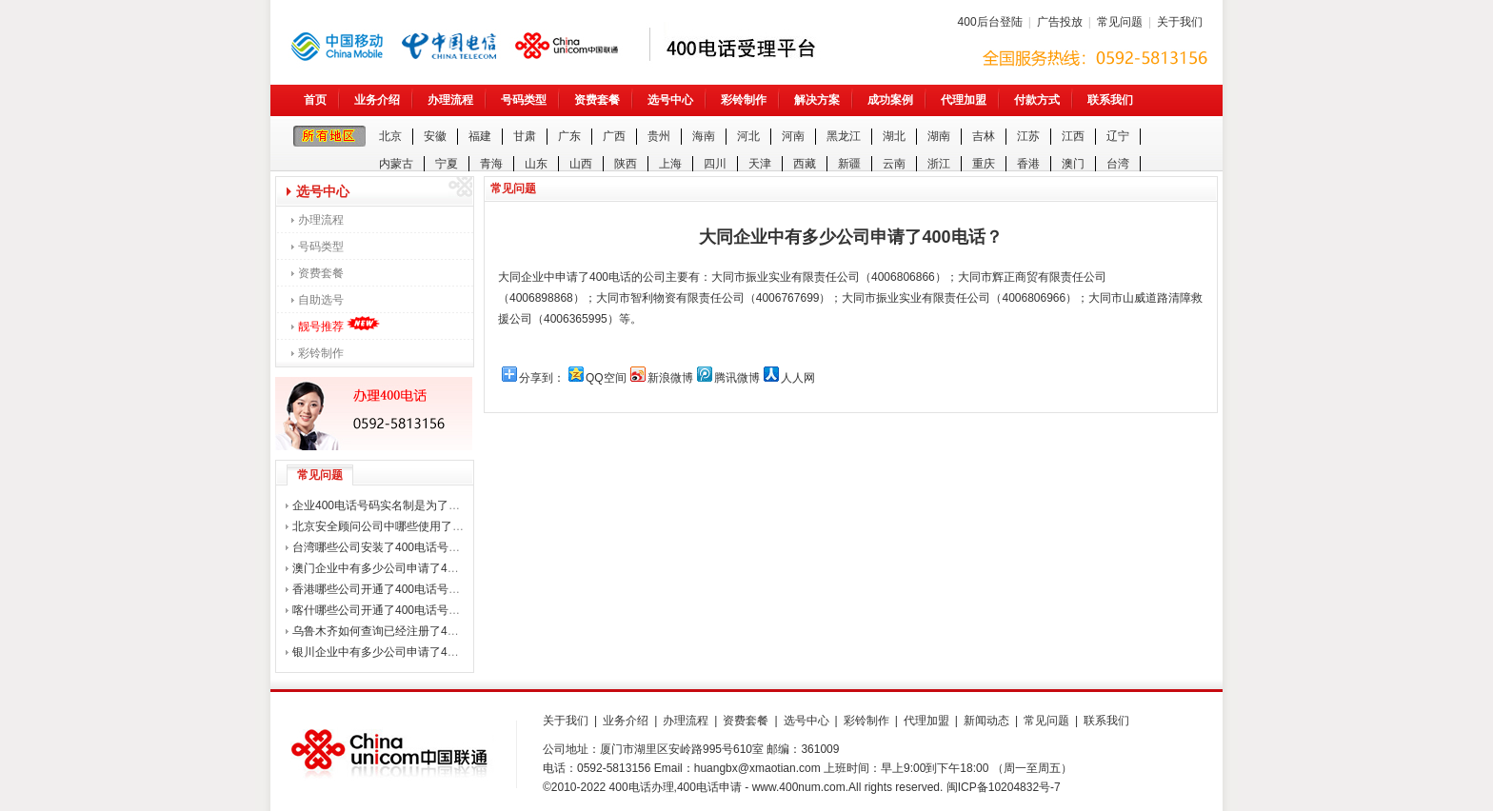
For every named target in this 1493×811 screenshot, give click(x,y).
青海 (491, 163)
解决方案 (817, 100)
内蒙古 (396, 163)
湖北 (894, 136)
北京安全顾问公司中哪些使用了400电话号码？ (410, 526)
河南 (793, 136)
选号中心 (670, 100)
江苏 (1028, 136)
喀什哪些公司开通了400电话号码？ (381, 610)
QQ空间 (606, 378)
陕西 (625, 163)
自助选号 (321, 300)
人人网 (798, 378)
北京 (390, 136)
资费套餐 (597, 100)
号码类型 (524, 100)
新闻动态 (986, 720)
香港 (1028, 163)
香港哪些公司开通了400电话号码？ (381, 589)
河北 (748, 136)
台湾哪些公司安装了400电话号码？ (381, 547)
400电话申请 (709, 787)
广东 (569, 136)
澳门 (1073, 163)
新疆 (849, 163)
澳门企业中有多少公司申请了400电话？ (393, 568)
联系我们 (1110, 100)
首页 (315, 100)
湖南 (938, 136)
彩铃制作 (743, 100)
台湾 (1117, 163)
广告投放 (1060, 22)
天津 (759, 163)
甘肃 (524, 136)
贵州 (658, 136)
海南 (703, 136)
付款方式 (1037, 100)
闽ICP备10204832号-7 (1003, 787)
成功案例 (890, 100)
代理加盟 (963, 100)
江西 (1073, 136)
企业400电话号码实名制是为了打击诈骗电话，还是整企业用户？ (456, 505)
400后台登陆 (990, 22)
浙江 (938, 163)
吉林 (983, 136)
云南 (894, 163)
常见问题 (1120, 22)
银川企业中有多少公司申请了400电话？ (393, 652)
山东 (536, 163)
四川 (715, 163)
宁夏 (446, 163)
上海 (670, 163)
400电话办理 (641, 787)
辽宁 (1117, 136)
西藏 (804, 163)
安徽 (435, 136)
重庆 (983, 163)
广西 (614, 136)
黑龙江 (843, 136)
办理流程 (450, 100)
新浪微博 (670, 378)
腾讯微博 (737, 378)
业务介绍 (377, 100)
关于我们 (1180, 22)
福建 (479, 136)
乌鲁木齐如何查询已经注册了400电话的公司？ (410, 631)
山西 (580, 163)
